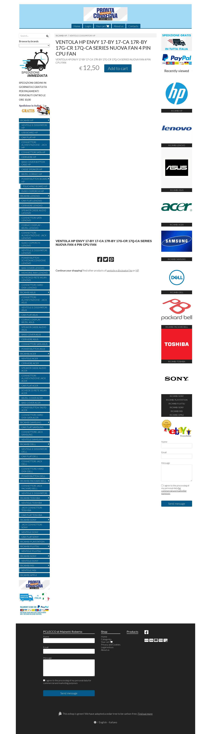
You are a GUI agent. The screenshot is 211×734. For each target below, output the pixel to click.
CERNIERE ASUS (29, 339)
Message (165, 463)
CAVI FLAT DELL (29, 456)
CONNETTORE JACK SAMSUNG (32, 433)
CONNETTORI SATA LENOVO (31, 219)
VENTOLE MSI (28, 570)
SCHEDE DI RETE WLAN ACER (34, 391)
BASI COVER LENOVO (32, 268)
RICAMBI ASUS (28, 292)
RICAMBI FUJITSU (29, 546)
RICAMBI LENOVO (30, 195)
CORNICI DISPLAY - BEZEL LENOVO (31, 226)
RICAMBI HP (61, 35)
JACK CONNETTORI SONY (31, 525)
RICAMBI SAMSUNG (30, 422)
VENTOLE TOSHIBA (31, 502)
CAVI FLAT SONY (30, 536)
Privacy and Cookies (110, 644)
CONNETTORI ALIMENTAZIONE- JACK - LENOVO (34, 235)
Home (77, 26)
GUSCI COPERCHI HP (32, 191)
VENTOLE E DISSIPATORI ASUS (34, 308)
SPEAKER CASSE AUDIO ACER (33, 369)
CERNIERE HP (28, 157)
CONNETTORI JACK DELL (31, 462)
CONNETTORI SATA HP (33, 152)
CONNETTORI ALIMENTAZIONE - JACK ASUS (34, 300)
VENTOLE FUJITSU (31, 551)
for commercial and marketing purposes (173, 491)
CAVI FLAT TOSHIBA (31, 515)
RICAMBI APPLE (28, 575)
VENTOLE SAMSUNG (32, 439)
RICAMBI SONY (28, 519)
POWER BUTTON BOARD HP (34, 180)
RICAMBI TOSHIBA (30, 498)
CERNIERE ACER (30, 363)
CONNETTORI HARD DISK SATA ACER (32, 416)
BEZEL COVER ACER (32, 398)
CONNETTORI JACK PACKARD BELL (31, 487)
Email (163, 452)
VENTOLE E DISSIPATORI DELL (34, 450)
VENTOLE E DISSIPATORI (34, 493)
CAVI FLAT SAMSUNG (32, 427)
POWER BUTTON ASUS (33, 348)
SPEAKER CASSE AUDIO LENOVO (33, 211)
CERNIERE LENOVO (31, 205)
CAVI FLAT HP (28, 137)
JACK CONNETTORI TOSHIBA (31, 509)
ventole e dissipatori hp (119, 270)
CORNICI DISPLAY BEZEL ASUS (30, 320)
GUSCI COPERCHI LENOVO (30, 244)
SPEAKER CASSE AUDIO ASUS (33, 328)
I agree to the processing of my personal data (175, 489)
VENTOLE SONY (29, 532)
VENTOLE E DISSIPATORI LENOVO (34, 251)
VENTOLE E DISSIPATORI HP (82, 35)
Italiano (113, 722)
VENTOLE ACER (29, 358)
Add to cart (118, 68)
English (103, 722)
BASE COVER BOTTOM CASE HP (33, 163)
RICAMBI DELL (28, 444)
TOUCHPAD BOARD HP (35, 186)
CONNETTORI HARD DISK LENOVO (32, 286)
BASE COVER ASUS (31, 334)
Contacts (133, 26)
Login (88, 26)
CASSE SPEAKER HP (31, 169)
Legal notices (107, 647)
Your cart (102, 26)
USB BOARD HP (29, 132)
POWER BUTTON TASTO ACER (33, 408)
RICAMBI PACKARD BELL (33, 480)
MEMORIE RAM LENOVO (34, 272)
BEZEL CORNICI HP (31, 174)
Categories (106, 639)
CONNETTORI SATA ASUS (34, 344)
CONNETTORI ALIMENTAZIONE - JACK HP (34, 145)
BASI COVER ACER (30, 402)
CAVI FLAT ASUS (29, 314)
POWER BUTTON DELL (33, 476)
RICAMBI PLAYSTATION (32, 541)
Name (164, 441)
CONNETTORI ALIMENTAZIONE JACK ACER (33, 378)
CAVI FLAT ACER (29, 385)
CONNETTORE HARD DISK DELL (32, 470)
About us (118, 26)
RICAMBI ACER (28, 353)
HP (137, 270)
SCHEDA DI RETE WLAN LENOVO (34, 278)
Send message (176, 503)
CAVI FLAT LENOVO (31, 200)
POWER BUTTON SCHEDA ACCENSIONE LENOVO (33, 260)
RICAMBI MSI (27, 565)
